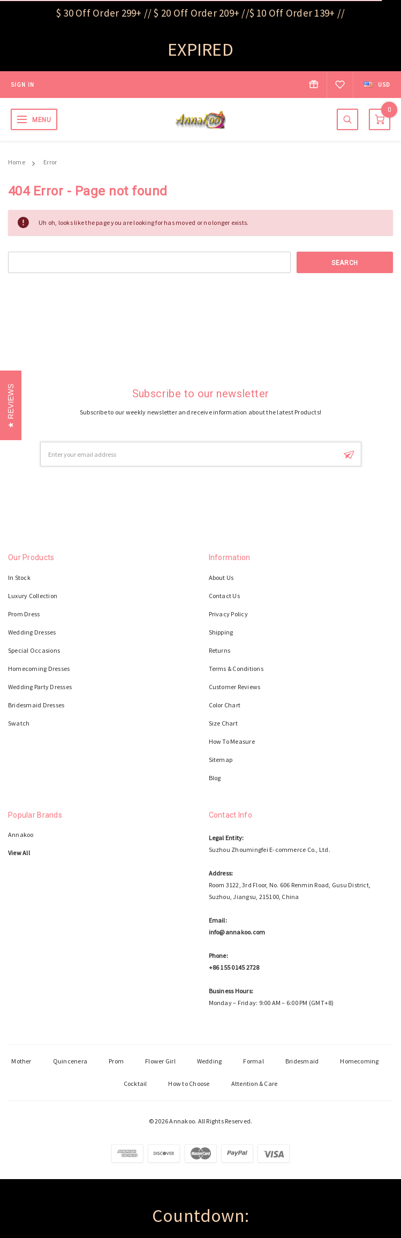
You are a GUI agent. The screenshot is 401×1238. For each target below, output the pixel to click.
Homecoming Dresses (39, 669)
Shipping (221, 632)
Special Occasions (34, 650)
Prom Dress (24, 614)
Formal (253, 1061)
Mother (21, 1061)
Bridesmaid (302, 1061)
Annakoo (21, 835)
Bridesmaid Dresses (36, 705)
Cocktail (135, 1084)
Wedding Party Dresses (40, 687)
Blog (215, 778)
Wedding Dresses (32, 632)
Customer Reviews (235, 687)
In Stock (19, 577)
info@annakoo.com (237, 932)
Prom (116, 1061)
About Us (221, 577)
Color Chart (225, 705)
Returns (220, 650)
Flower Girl (160, 1061)
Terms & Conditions (236, 669)
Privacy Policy (228, 614)
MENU (41, 120)
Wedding (209, 1061)
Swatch (18, 723)
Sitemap (221, 760)
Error (50, 162)
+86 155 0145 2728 (234, 967)
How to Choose (188, 1084)
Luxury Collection (32, 596)
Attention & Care (254, 1084)
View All (19, 853)
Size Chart (223, 723)
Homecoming (359, 1061)
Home (16, 162)
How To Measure (232, 741)
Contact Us (224, 596)
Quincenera (70, 1061)
